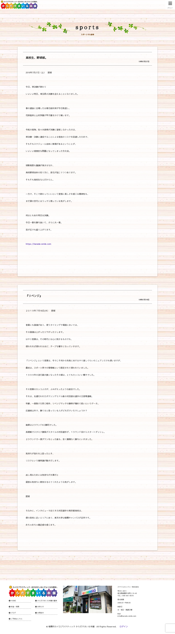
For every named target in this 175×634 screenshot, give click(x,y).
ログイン (124, 626)
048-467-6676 (128, 595)
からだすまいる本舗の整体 (47, 601)
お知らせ (40, 607)
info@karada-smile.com (126, 616)
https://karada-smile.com (38, 243)
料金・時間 (15, 607)
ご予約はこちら (16, 619)
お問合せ (40, 613)
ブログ (13, 613)
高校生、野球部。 (37, 57)
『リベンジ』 (34, 296)
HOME (13, 601)
